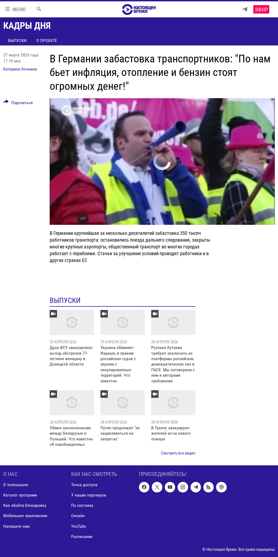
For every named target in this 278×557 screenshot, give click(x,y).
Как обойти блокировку (24, 505)
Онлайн (78, 515)
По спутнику (82, 505)
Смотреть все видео (178, 453)
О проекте (46, 40)
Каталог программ (20, 495)
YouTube (78, 526)
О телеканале (15, 484)
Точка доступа (84, 484)
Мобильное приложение (25, 515)
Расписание (82, 536)
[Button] (18, 103)
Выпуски (17, 40)
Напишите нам (16, 526)
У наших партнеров (88, 495)
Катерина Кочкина (20, 69)
